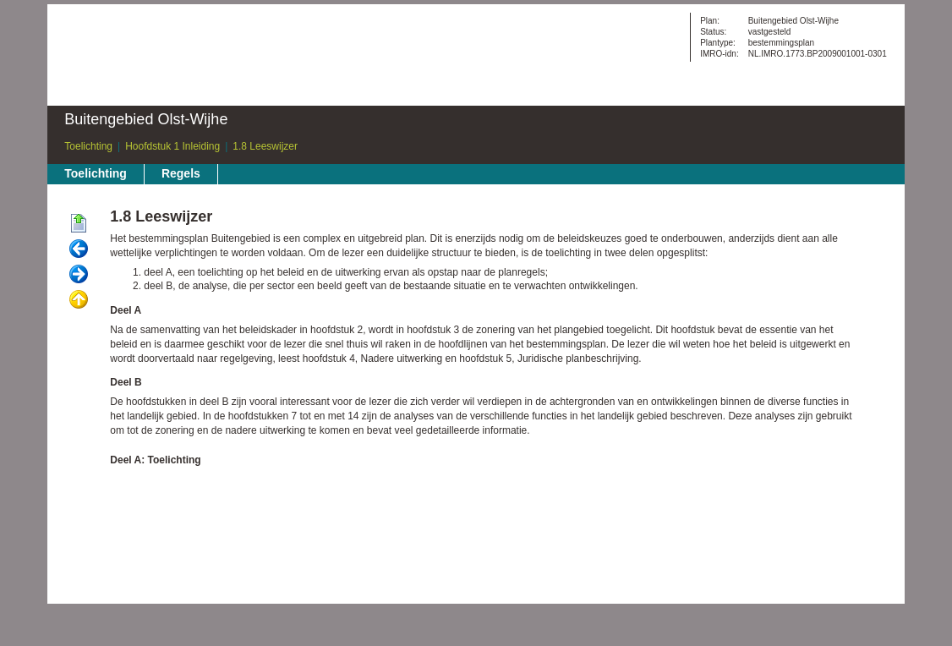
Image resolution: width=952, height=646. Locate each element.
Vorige (78, 249)
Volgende (78, 275)
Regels (180, 173)
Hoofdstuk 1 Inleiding (172, 146)
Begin (78, 224)
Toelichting (88, 146)
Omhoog (78, 300)
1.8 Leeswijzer (265, 146)
